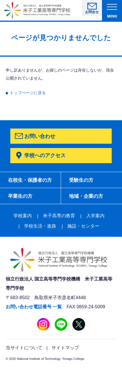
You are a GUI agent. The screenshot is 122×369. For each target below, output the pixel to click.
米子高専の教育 (59, 217)
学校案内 (22, 217)
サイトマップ (65, 349)
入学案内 (95, 217)
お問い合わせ (39, 136)
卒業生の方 (21, 198)
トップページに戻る (28, 93)
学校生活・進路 (40, 228)
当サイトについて (24, 349)
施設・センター (83, 228)
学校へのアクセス (45, 155)
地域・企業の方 (88, 198)
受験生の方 (82, 181)
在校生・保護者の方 (32, 181)
